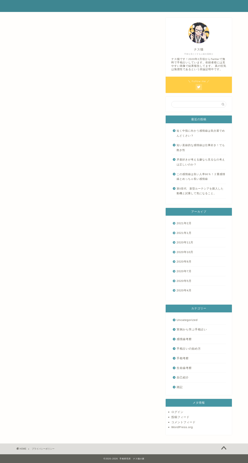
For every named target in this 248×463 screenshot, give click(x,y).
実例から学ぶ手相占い (192, 329)
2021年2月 (184, 223)
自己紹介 (183, 377)
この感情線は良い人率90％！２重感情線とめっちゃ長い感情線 (201, 177)
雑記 (180, 387)
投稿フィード (180, 417)
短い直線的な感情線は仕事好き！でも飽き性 (201, 148)
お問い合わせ (209, 6)
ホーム (164, 6)
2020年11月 (185, 242)
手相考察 (183, 358)
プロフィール (184, 6)
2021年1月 (184, 232)
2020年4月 (184, 290)
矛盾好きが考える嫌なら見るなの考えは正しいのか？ (201, 162)
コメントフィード (183, 422)
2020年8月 (184, 261)
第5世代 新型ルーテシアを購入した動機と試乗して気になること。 (200, 191)
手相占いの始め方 (189, 348)
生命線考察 (184, 367)
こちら (71, 121)
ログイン (177, 411)
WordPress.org (182, 427)
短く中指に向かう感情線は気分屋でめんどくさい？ (201, 133)
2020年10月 (185, 252)
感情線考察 (184, 339)
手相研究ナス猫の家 (37, 6)
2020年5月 (184, 280)
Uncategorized (187, 320)
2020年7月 (184, 271)
